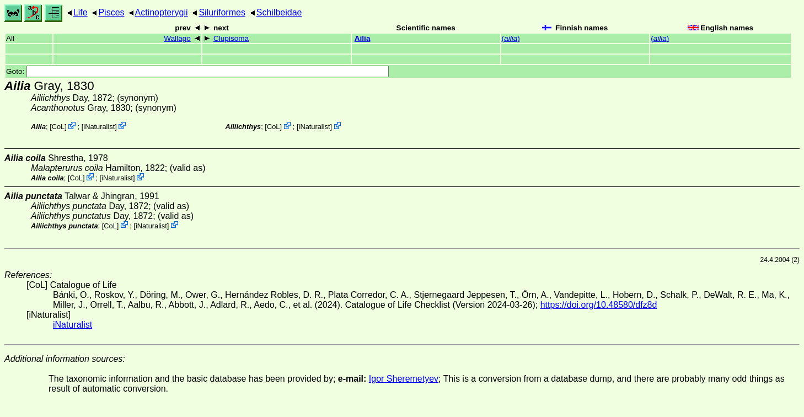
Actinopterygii (161, 12)
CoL (58, 126)
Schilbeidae (279, 12)
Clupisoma (231, 38)
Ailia (363, 38)
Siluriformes (222, 12)
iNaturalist (99, 126)
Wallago (177, 38)
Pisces (111, 12)
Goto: (197, 71)
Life (80, 12)
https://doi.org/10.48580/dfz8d (598, 304)
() (511, 38)
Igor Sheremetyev (403, 378)
